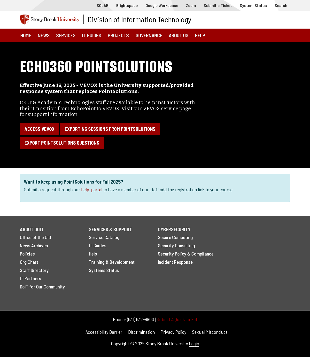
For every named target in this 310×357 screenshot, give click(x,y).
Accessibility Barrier (103, 332)
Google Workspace (162, 5)
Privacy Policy (173, 332)
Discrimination (141, 332)
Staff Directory (34, 270)
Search (281, 5)
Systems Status (104, 270)
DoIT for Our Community (42, 286)
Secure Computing (175, 237)
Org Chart (29, 262)
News (44, 35)
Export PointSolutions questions (61, 143)
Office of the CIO (35, 237)
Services (66, 35)
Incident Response (175, 262)
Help (200, 35)
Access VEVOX (39, 129)
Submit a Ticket (218, 5)
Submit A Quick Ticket (177, 319)
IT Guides (91, 35)
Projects (118, 35)
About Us (178, 35)
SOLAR (102, 5)
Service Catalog (104, 237)
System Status (253, 5)
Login (194, 343)
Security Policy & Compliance (186, 253)
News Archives (34, 245)
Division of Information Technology (139, 19)
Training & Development (112, 262)
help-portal (91, 189)
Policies (27, 253)
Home (25, 35)
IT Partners (30, 278)
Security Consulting (176, 245)
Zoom (191, 5)
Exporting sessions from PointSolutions (110, 129)
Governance (149, 35)
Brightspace (127, 5)
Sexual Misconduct (209, 332)
